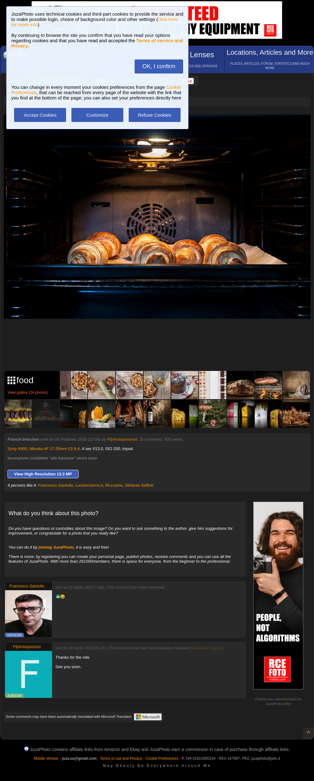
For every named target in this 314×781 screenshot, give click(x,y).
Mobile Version (46, 758)
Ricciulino (113, 485)
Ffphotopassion (122, 439)
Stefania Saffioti (139, 485)
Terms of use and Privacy (121, 758)
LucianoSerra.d (89, 485)
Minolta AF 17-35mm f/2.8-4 (54, 448)
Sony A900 (17, 448)
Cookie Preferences (162, 758)
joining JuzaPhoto (56, 547)
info (287, 704)
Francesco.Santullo (55, 485)
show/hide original (207, 648)
